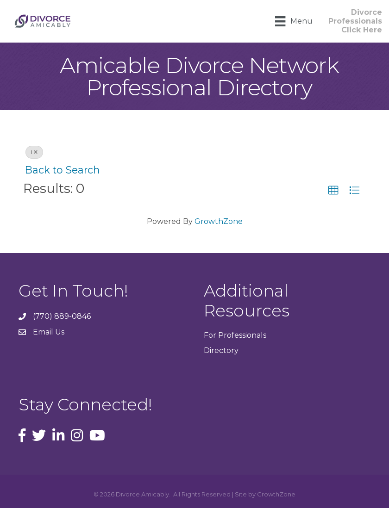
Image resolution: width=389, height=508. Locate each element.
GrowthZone (218, 221)
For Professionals (235, 335)
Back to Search (62, 170)
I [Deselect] (34, 152)
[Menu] (293, 21)
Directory (221, 350)
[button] (333, 190)
